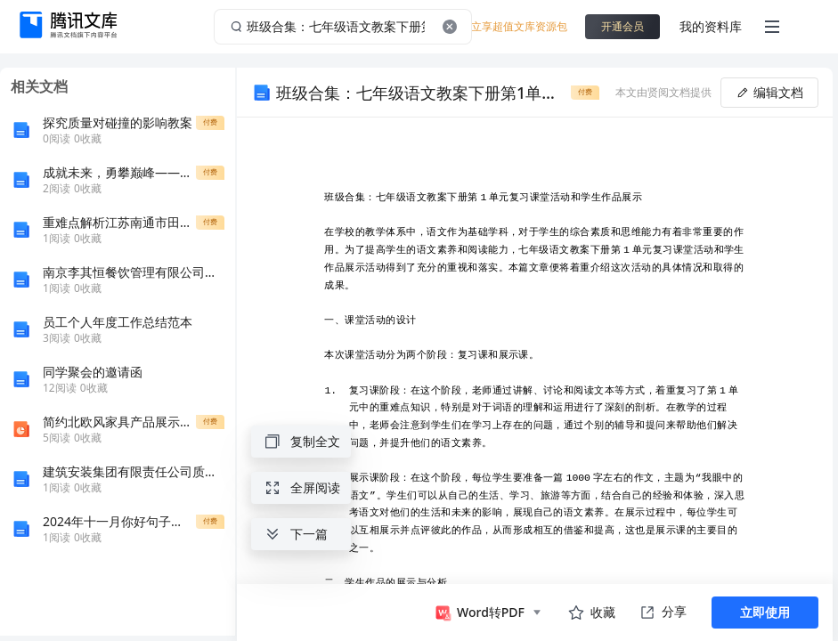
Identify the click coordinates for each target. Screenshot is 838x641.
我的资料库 (710, 26)
